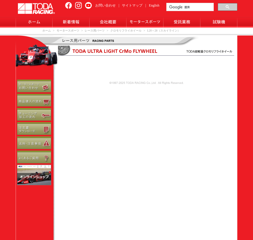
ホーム (46, 30)
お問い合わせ (105, 5)
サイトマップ (132, 5)
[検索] (189, 7)
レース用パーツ (95, 30)
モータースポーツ (68, 30)
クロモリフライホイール (126, 30)
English (154, 5)
